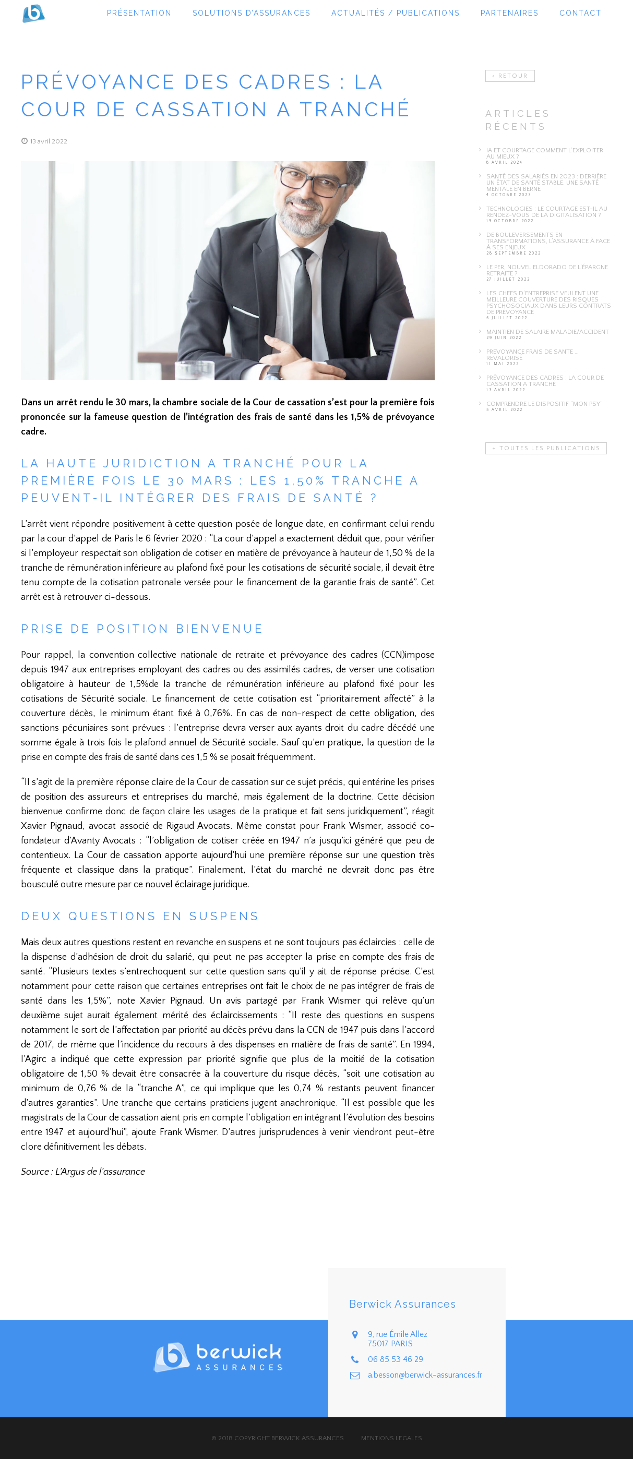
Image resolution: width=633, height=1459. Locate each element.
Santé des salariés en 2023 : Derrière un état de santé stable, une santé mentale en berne (546, 182)
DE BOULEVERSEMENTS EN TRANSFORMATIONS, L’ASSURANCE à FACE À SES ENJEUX (548, 241)
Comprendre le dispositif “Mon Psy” (544, 403)
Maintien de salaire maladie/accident (547, 331)
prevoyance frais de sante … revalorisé (532, 354)
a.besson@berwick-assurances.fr (425, 1375)
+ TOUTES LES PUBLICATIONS (546, 448)
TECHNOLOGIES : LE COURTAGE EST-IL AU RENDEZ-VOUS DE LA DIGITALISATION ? (546, 212)
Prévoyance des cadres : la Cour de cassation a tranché (545, 381)
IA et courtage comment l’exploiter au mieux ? (544, 153)
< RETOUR (510, 76)
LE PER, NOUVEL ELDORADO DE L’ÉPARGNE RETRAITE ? (547, 270)
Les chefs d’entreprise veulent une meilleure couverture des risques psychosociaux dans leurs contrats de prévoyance (548, 303)
